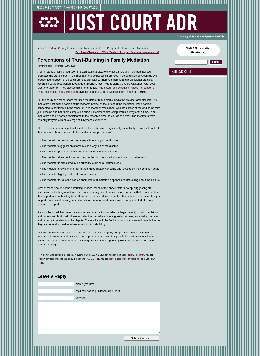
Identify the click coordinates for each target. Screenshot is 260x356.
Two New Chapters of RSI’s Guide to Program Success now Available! (117, 52)
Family (130, 255)
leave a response (118, 259)
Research (139, 255)
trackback (135, 259)
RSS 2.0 (90, 259)
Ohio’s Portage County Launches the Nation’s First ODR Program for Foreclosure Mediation (94, 48)
